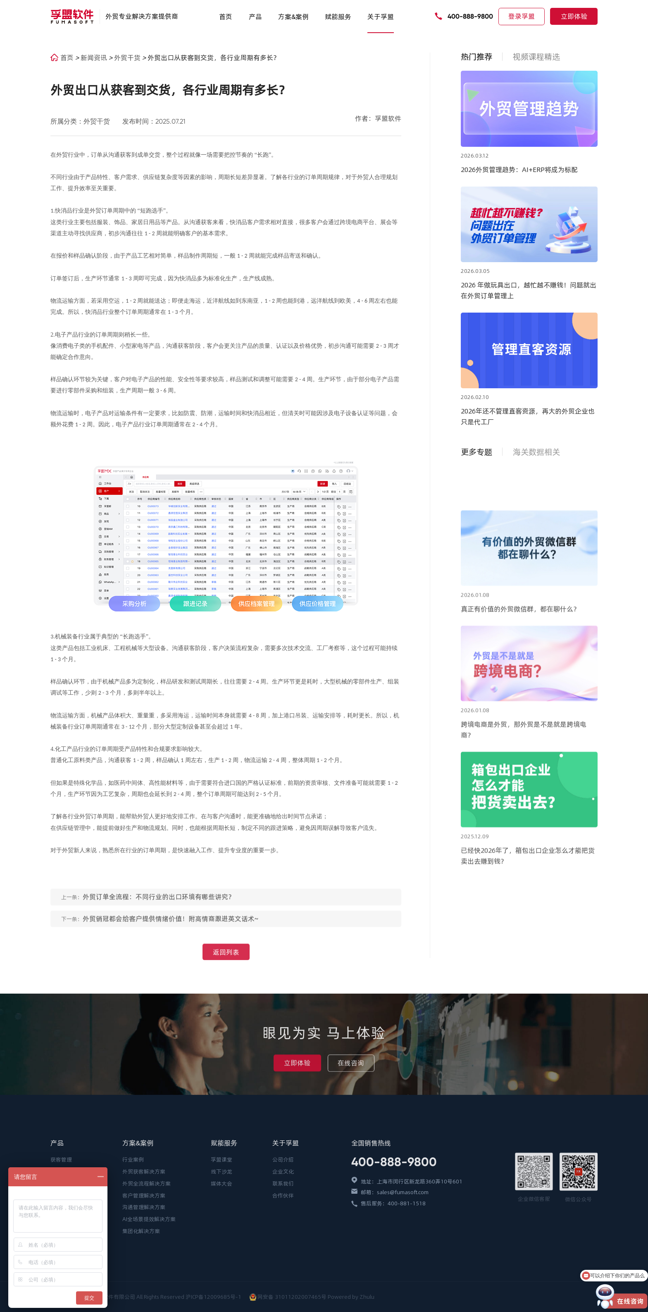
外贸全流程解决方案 (146, 1251)
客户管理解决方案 (143, 1263)
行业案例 (133, 1227)
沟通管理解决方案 (143, 1275)
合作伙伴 (283, 1263)
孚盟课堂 (221, 1227)
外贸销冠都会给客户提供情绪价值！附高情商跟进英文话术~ (170, 927)
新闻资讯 (95, 57)
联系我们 (283, 1251)
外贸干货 (128, 57)
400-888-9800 (470, 16)
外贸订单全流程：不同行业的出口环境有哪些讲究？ (159, 905)
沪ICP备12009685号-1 (214, 1296)
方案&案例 (293, 16)
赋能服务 (338, 16)
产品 (255, 16)
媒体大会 (221, 1251)
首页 (225, 16)
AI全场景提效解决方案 (149, 1287)
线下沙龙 (221, 1239)
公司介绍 (283, 1227)
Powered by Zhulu (351, 1296)
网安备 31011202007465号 (291, 1296)
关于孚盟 (380, 16)
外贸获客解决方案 (143, 1239)
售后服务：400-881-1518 (393, 1271)
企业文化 (283, 1239)
